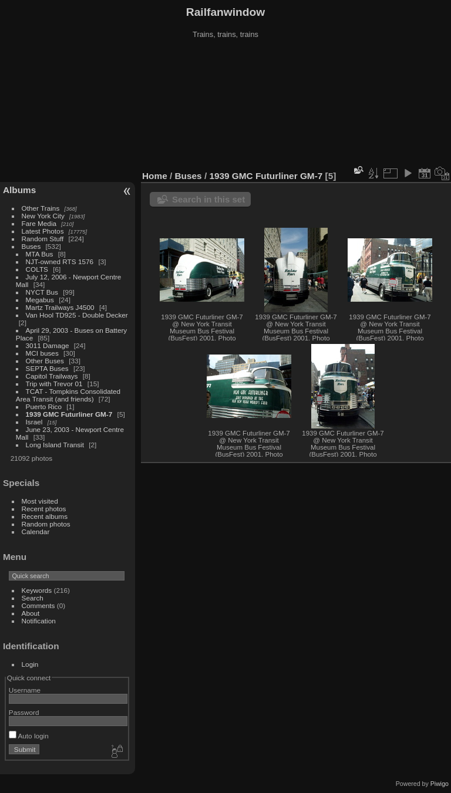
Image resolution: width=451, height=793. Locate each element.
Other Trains (41, 208)
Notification (39, 621)
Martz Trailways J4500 (60, 307)
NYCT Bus (42, 292)
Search (32, 598)
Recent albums (45, 516)
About (31, 613)
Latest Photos (43, 231)
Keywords (37, 590)
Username (25, 690)
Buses (31, 246)
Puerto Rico (44, 406)
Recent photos (44, 508)
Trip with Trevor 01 (54, 383)
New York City (43, 216)
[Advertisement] (226, 105)
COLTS (37, 269)
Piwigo (439, 783)
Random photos (46, 524)
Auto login (29, 736)
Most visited (40, 501)
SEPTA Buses (47, 368)
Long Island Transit (55, 444)
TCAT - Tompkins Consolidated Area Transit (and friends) (68, 395)
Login (30, 664)
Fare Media (39, 223)
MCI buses (42, 353)
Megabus (40, 299)
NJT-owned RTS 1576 (60, 261)
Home (154, 176)
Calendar (36, 531)
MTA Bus (39, 254)
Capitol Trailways (52, 376)
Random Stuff (43, 238)
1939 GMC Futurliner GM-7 (69, 414)
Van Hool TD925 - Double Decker (77, 315)
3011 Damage (47, 345)
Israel (34, 422)
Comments (38, 605)
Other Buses (45, 361)
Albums (19, 190)
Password (24, 712)
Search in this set (208, 199)
